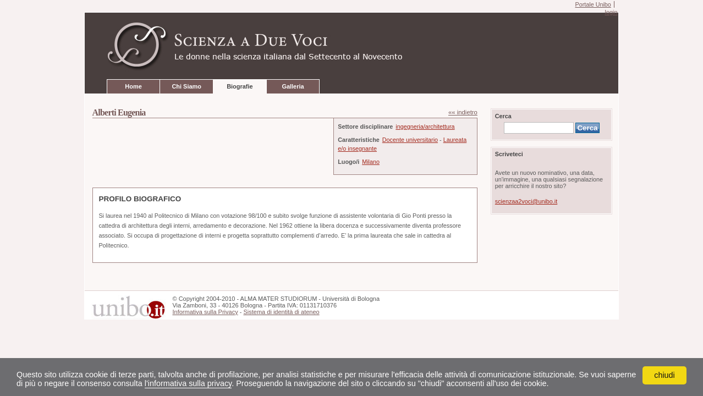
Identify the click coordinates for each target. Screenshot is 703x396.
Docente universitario (410, 139)
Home (133, 86)
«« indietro (462, 112)
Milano (371, 161)
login (611, 12)
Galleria (293, 86)
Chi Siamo (186, 86)
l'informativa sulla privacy (188, 383)
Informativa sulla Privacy (205, 312)
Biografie (239, 86)
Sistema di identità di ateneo (281, 312)
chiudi (664, 375)
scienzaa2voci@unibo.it (526, 201)
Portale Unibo (593, 4)
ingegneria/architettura (425, 126)
